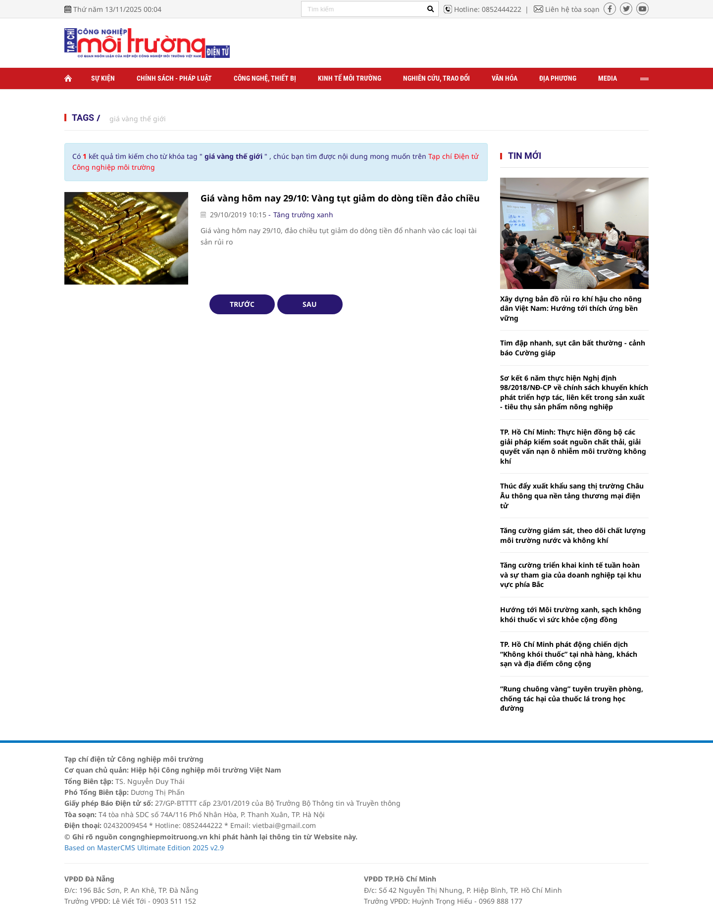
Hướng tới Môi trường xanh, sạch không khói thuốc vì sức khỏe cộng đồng (570, 614)
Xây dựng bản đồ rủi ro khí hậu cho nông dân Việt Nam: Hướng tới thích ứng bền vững (571, 308)
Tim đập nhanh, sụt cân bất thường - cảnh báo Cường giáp (572, 347)
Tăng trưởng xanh (303, 214)
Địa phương (557, 78)
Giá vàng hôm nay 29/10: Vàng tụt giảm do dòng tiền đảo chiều (340, 198)
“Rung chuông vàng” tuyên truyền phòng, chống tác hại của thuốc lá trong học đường (571, 698)
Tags (83, 117)
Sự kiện (103, 78)
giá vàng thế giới (137, 118)
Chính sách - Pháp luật (174, 78)
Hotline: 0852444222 (487, 9)
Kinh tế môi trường (349, 78)
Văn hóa (504, 78)
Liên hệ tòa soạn (572, 9)
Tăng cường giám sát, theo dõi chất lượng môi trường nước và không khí (573, 535)
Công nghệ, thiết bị (265, 78)
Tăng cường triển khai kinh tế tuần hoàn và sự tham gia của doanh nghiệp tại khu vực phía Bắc (570, 574)
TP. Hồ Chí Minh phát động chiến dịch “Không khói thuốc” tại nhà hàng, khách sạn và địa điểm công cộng (568, 653)
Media (607, 78)
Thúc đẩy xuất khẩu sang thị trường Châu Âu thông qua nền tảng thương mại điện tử (572, 495)
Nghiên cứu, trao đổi (436, 78)
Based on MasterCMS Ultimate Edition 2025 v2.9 (144, 847)
